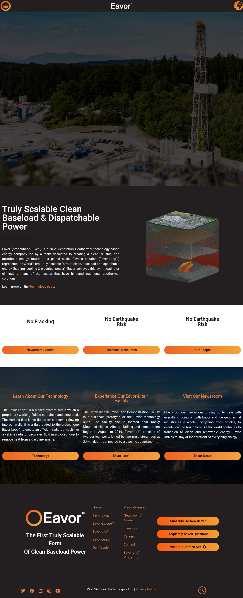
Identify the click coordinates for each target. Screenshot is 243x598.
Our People (101, 548)
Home (97, 507)
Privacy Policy (146, 589)
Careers (129, 536)
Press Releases (135, 507)
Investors (130, 528)
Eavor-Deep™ (102, 539)
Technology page (41, 287)
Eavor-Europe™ (103, 523)
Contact (129, 544)
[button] (5, 6)
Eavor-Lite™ (101, 532)
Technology (101, 515)
